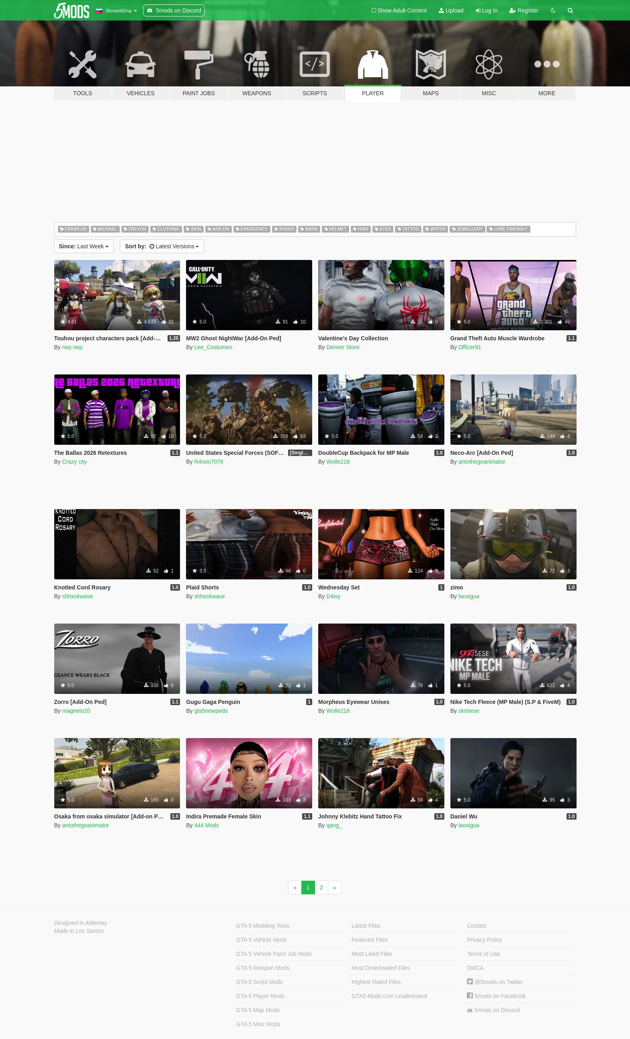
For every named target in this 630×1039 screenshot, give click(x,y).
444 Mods (206, 825)
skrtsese (468, 711)
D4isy (333, 596)
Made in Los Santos (79, 931)
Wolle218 (338, 461)
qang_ (334, 825)
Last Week (84, 246)
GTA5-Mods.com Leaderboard (389, 996)
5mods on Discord (493, 1010)
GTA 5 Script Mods (259, 982)
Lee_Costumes (213, 347)
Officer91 (469, 347)
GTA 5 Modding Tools (263, 925)
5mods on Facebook (496, 996)
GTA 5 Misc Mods (258, 1024)
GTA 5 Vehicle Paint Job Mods (274, 954)
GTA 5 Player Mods (260, 996)
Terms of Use (483, 954)
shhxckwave (77, 596)
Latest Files (366, 925)
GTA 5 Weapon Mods (263, 968)
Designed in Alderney (81, 923)
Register (523, 10)
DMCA (475, 968)
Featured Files (369, 940)
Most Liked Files (372, 954)
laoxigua (468, 596)
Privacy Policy (484, 940)
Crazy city (74, 461)
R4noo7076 (208, 461)
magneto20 (76, 711)
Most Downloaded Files (381, 968)
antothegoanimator (481, 461)
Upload (451, 10)
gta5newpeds (210, 711)
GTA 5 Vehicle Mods (261, 940)
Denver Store (342, 347)
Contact (476, 925)
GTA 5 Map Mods (258, 1010)
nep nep (72, 347)
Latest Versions (162, 246)
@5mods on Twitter (495, 982)
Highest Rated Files (376, 982)
